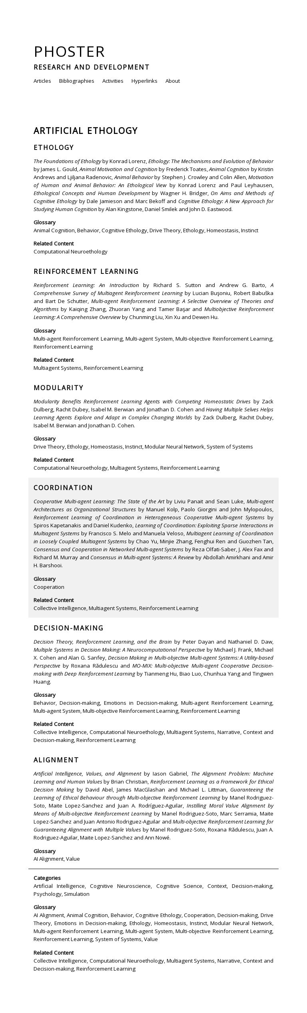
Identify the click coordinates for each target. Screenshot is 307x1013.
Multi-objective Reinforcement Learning (223, 338)
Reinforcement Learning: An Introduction (86, 285)
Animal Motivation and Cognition (118, 169)
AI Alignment (49, 858)
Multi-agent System (149, 338)
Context (217, 885)
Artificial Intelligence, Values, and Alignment (87, 773)
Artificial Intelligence (59, 885)
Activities (113, 80)
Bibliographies (76, 80)
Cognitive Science (179, 885)
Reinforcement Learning (86, 271)
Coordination (63, 487)
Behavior (88, 230)
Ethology (54, 147)
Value (73, 858)
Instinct (249, 230)
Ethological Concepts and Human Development (92, 193)
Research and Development (92, 67)
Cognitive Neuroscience (120, 885)
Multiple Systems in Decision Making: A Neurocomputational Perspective (119, 649)
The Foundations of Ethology (67, 161)
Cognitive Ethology (124, 230)
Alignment (56, 760)
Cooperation (49, 586)
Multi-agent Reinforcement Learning (78, 338)
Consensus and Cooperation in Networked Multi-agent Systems (108, 549)
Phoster (70, 51)
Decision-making (69, 628)
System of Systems (230, 446)
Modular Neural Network (174, 446)
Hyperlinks (144, 80)
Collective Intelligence (60, 608)
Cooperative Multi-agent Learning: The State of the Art (99, 501)
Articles (42, 80)
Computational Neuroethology (71, 251)
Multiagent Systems (58, 367)
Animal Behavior (133, 177)
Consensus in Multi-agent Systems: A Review (142, 557)
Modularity (59, 387)
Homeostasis (223, 230)
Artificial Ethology (86, 130)
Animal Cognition (229, 169)
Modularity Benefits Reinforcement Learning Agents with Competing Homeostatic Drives (142, 401)
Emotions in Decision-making (140, 702)
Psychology (48, 893)
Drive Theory (165, 230)
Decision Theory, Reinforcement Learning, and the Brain (103, 641)
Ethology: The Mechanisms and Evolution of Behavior (210, 161)
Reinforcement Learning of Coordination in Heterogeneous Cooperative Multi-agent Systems (149, 517)
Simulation (77, 893)
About (172, 80)
